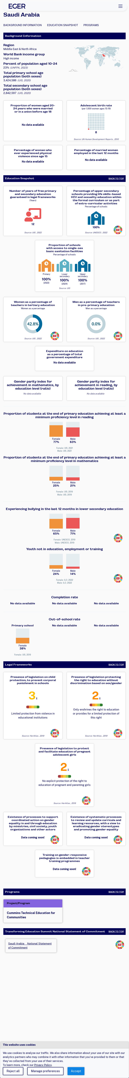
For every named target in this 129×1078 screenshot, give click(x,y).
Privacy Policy (43, 1065)
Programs (91, 25)
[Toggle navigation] (120, 6)
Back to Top (116, 178)
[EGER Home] (17, 6)
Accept (76, 1071)
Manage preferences (45, 1071)
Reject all (13, 1071)
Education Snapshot (62, 25)
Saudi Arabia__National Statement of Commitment (30, 945)
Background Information (22, 25)
